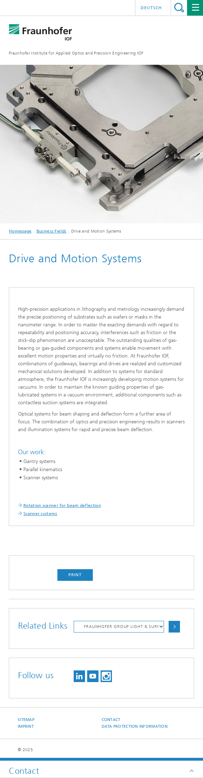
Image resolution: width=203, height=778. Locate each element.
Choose (174, 627)
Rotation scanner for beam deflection (62, 505)
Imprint (26, 726)
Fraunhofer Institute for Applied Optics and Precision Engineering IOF (76, 53)
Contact (111, 719)
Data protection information (135, 726)
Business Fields (51, 231)
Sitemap (26, 719)
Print (75, 574)
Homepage (20, 231)
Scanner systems (40, 513)
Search (179, 7)
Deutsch (151, 7)
